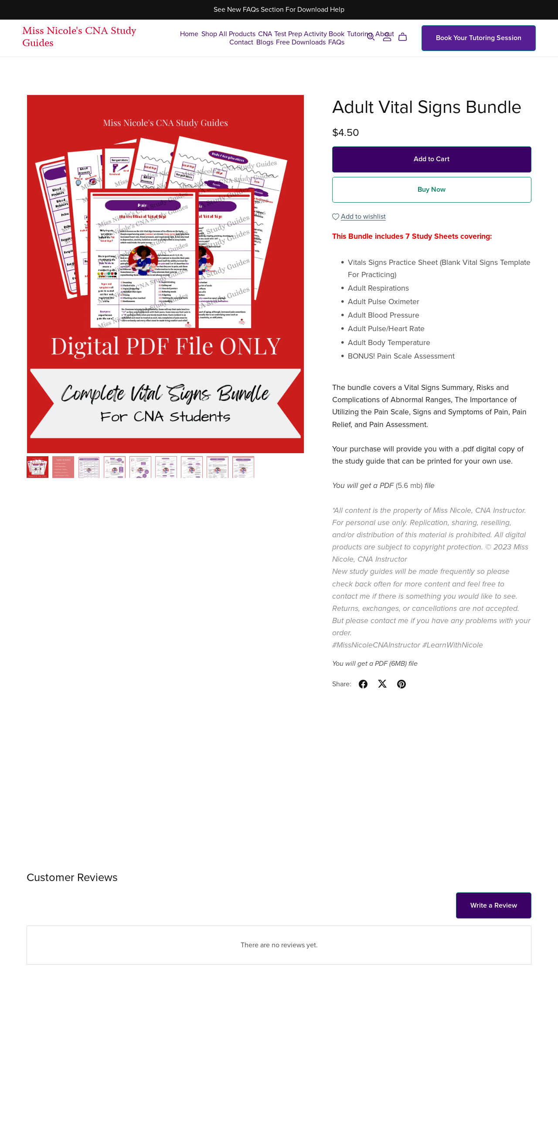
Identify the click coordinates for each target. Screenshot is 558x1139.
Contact (241, 41)
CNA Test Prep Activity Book (301, 33)
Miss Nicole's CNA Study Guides (79, 38)
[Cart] (406, 37)
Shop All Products (228, 33)
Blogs (264, 41)
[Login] (387, 36)
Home (189, 33)
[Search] (371, 37)
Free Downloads (301, 41)
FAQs (336, 41)
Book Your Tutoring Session (478, 38)
